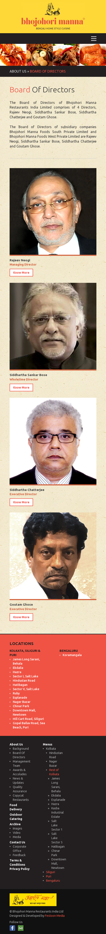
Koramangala (72, 655)
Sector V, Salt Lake (26, 689)
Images (17, 828)
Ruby (16, 693)
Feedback (19, 855)
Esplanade (20, 697)
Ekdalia (18, 667)
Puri (48, 876)
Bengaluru (53, 880)
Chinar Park (21, 706)
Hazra (17, 672)
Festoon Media (55, 915)
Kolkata (51, 748)
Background (21, 748)
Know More (21, 272)
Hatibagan (20, 685)
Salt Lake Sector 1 (56, 825)
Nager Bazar (21, 702)
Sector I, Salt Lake (25, 676)
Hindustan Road (24, 680)
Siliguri (50, 872)
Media (17, 837)
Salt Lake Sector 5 (56, 838)
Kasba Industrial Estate (57, 812)
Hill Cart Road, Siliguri (28, 719)
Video (16, 832)
